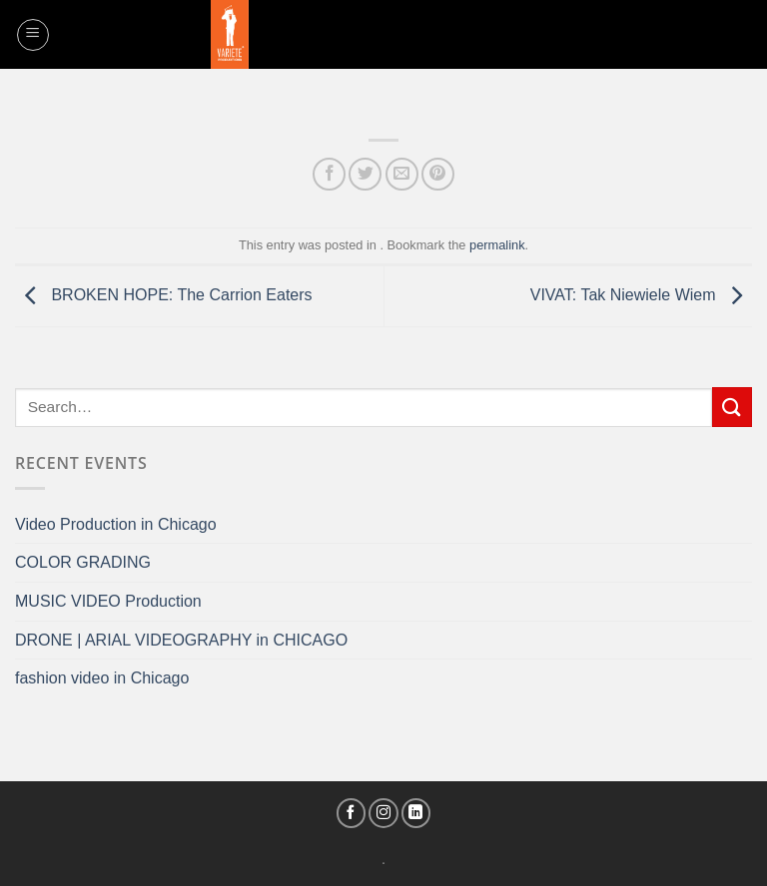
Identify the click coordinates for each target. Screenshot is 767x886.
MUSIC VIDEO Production (108, 601)
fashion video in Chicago (102, 677)
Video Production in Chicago (116, 524)
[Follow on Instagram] (383, 813)
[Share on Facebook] (329, 174)
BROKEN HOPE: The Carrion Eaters (164, 294)
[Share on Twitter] (365, 174)
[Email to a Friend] (401, 174)
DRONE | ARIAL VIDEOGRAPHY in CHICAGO (181, 640)
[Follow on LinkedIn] (416, 813)
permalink (496, 244)
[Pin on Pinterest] (437, 174)
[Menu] (33, 35)
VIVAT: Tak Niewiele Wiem (641, 294)
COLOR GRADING (83, 562)
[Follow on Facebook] (352, 813)
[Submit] (732, 406)
